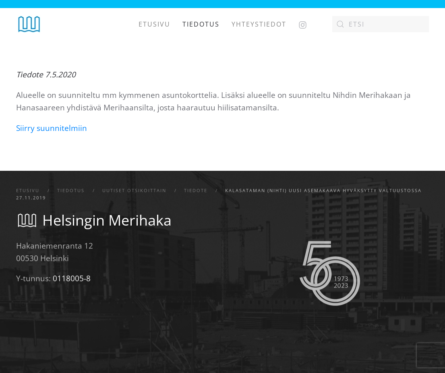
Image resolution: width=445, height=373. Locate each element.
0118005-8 (72, 279)
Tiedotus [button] (200, 24)
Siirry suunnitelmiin (51, 128)
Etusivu (154, 24)
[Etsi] (380, 24)
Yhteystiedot (259, 24)
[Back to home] (29, 24)
